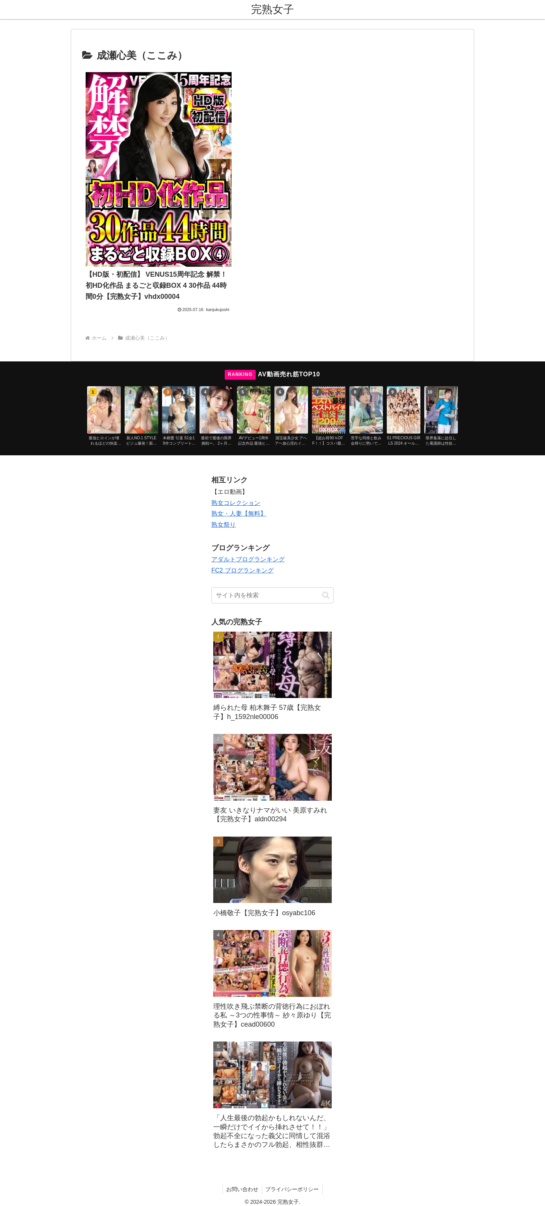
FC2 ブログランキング (242, 536)
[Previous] (9, 1191)
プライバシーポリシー (293, 1155)
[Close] (43, 1197)
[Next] (27, 1191)
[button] (326, 560)
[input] (272, 561)
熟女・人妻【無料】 (238, 479)
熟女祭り (223, 490)
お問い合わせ (242, 1155)
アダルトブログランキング (248, 525)
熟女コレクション (235, 468)
